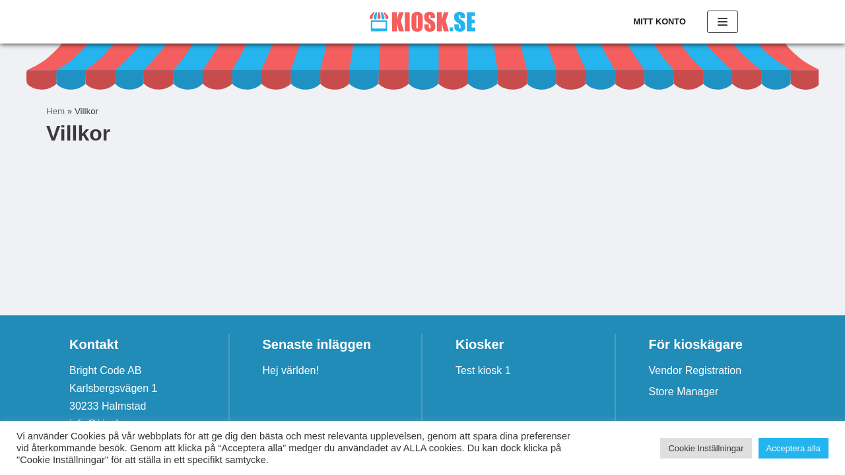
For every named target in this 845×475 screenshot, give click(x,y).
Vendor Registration (695, 370)
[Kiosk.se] (422, 22)
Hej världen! (291, 370)
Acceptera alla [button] (793, 448)
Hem (55, 111)
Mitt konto (660, 21)
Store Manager (684, 391)
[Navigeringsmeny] (722, 22)
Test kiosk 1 (483, 370)
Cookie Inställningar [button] (705, 448)
